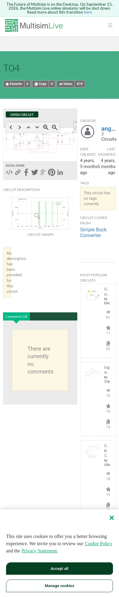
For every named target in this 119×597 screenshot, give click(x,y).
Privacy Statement (39, 550)
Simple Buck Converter (93, 232)
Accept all (59, 568)
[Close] (111, 517)
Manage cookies (59, 585)
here (88, 12)
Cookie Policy (98, 543)
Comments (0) (16, 316)
